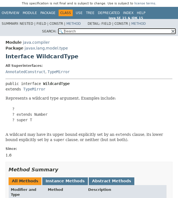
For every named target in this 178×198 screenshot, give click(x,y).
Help (141, 13)
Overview (10, 13)
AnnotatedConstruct (25, 72)
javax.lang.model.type (46, 48)
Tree (90, 13)
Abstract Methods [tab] (111, 181)
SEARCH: (49, 31)
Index (128, 13)
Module (30, 13)
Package (48, 13)
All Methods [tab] (25, 181)
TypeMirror (59, 72)
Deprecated (109, 13)
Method (73, 24)
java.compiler (36, 42)
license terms (144, 3)
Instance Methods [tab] (65, 181)
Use (79, 13)
